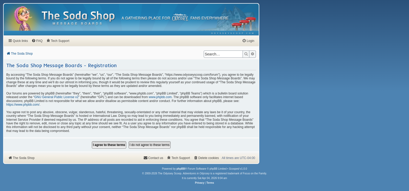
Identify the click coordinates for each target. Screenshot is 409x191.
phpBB (180, 168)
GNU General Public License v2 (56, 97)
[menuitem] (233, 33)
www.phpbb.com (160, 97)
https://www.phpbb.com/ (22, 104)
